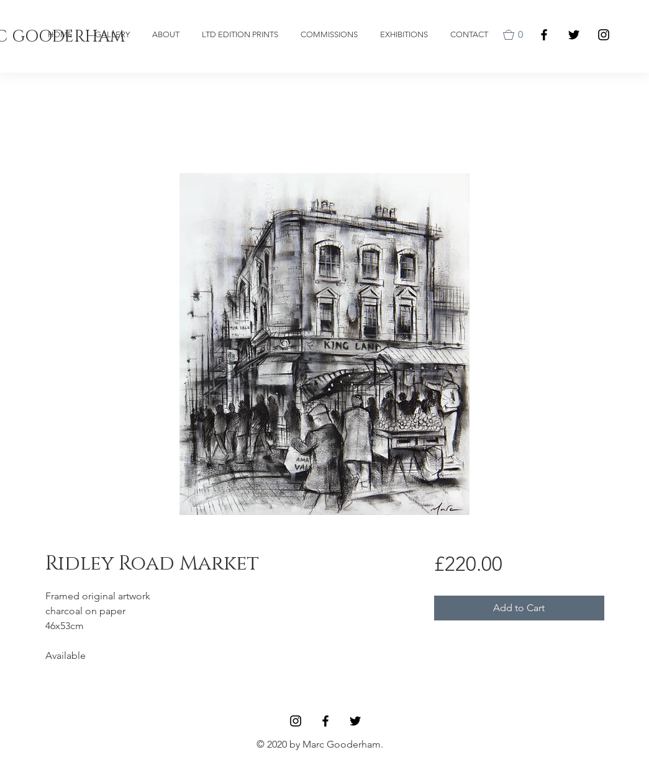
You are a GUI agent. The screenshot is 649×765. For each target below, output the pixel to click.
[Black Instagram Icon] (603, 34)
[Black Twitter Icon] (573, 34)
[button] (515, 35)
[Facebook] (544, 34)
